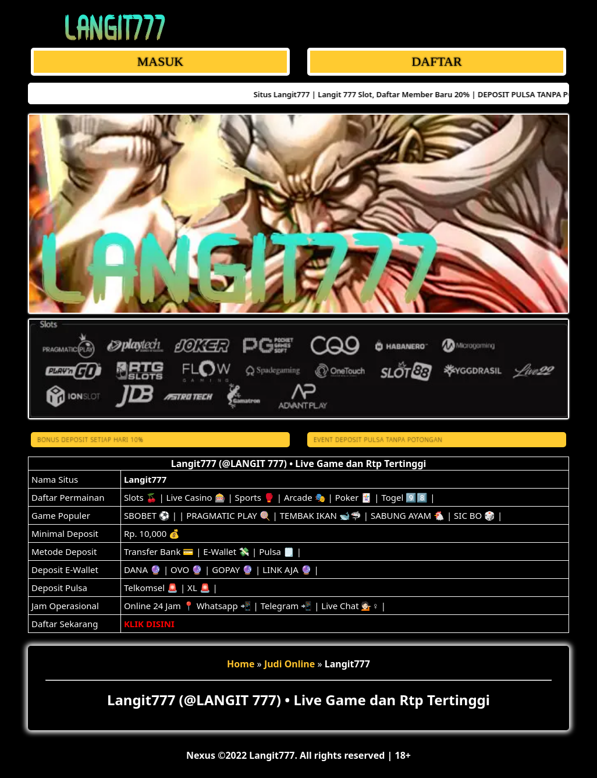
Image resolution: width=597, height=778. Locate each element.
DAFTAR (436, 61)
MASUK (160, 61)
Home (240, 663)
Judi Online (289, 663)
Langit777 (145, 479)
